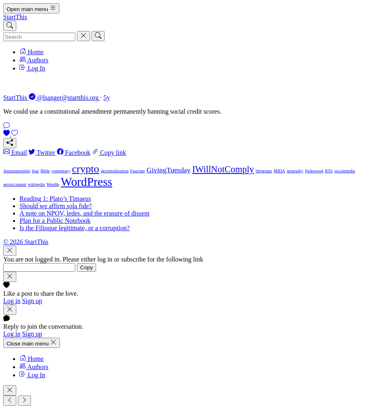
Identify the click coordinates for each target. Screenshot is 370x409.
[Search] (9, 26)
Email (15, 152)
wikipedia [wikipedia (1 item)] (36, 184)
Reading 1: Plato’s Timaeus (55, 198)
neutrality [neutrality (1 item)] (295, 171)
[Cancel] (83, 36)
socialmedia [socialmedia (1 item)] (344, 171)
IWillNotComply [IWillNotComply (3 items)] (223, 169)
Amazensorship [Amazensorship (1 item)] (16, 171)
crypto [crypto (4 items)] (85, 169)
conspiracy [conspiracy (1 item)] (61, 171)
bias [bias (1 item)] (35, 171)
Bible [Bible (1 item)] (45, 171)
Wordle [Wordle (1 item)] (52, 184)
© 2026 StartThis (25, 241)
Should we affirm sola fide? (56, 205)
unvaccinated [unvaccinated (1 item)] (14, 184)
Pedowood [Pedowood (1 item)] (314, 171)
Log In (32, 68)
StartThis (15, 16)
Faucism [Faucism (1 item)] (137, 171)
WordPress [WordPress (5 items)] (86, 181)
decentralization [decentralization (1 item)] (115, 171)
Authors (34, 60)
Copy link (109, 152)
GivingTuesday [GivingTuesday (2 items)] (168, 170)
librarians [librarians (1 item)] (264, 171)
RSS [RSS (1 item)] (329, 171)
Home (32, 51)
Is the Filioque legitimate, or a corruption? (75, 227)
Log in (11, 300)
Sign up (32, 300)
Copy (86, 267)
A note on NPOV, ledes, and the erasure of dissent (84, 213)
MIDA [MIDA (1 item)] (279, 171)
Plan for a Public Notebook (55, 220)
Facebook (73, 152)
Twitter (41, 152)
